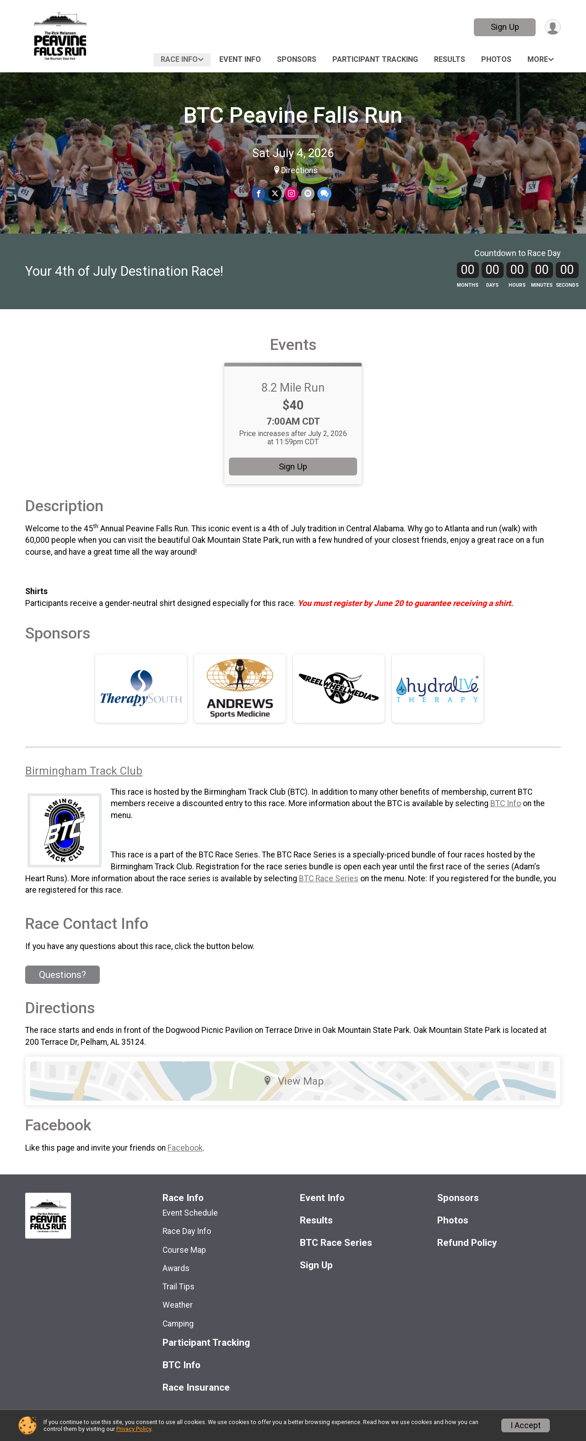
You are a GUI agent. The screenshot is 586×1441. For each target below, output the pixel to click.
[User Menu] (552, 27)
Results (449, 59)
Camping (178, 1336)
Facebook (185, 1160)
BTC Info (505, 816)
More (537, 59)
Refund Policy (467, 1255)
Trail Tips (179, 1299)
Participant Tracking (375, 59)
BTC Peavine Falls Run (293, 115)
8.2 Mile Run (293, 400)
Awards (176, 1281)
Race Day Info (187, 1244)
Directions (299, 170)
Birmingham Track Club (83, 783)
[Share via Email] (307, 194)
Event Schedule (190, 1225)
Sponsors (296, 59)
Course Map (184, 1262)
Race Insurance (196, 1400)
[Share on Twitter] (275, 194)
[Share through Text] (324, 194)
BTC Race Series (328, 890)
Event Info (240, 59)
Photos (496, 59)
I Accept (525, 1425)
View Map (293, 1094)
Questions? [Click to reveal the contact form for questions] (62, 987)
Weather (178, 1317)
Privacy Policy (133, 1428)
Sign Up (504, 27)
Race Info (179, 59)
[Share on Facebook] (259, 194)
